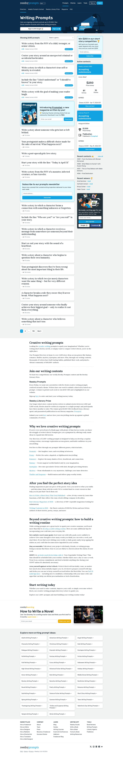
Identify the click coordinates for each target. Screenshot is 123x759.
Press (38, 729)
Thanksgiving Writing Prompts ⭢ (32, 706)
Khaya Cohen (81, 186)
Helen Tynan (81, 189)
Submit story (68, 49)
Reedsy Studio (75, 724)
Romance (32, 459)
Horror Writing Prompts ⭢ (30, 675)
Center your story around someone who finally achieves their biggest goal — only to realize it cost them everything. (46, 307)
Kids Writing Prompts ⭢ (57, 675)
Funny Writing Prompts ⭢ (58, 662)
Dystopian (33, 467)
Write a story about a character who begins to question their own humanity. (44, 256)
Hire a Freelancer (25, 724)
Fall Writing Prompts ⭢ (29, 656)
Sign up (92, 3)
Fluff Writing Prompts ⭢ (29, 662)
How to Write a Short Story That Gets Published (47, 495)
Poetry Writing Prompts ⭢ (58, 687)
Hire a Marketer (25, 732)
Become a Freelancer (43, 732)
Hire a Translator (25, 736)
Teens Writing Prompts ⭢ (85, 699)
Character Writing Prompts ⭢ (31, 644)
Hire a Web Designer (26, 739)
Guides (55, 727)
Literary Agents (92, 729)
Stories (73, 3)
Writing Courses (58, 729)
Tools (85, 3)
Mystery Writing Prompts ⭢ (30, 681)
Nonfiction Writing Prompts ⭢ (87, 681)
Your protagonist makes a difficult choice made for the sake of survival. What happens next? (46, 143)
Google (84, 225)
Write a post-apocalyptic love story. (39, 153)
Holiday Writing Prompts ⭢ (86, 669)
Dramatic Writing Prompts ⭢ (58, 650)
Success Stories (42, 734)
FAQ (71, 9)
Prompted (57, 107)
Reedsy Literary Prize (53, 9)
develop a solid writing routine (54, 529)
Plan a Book (74, 729)
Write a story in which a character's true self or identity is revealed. (45, 69)
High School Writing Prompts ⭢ (31, 669)
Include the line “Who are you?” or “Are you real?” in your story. (47, 218)
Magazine (65, 9)
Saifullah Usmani (82, 184)
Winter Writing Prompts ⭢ (58, 714)
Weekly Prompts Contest (36, 9)
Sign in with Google (35, 29)
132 (33, 331)
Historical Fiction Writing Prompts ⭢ (61, 669)
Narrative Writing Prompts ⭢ (59, 681)
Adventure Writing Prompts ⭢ (59, 638)
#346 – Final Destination (85, 173)
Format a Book (74, 732)
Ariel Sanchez (81, 181)
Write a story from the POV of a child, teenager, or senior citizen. (46, 44)
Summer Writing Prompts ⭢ (58, 699)
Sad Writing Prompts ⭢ (29, 693)
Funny (31, 455)
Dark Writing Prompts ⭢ (85, 644)
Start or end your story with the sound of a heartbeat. (42, 244)
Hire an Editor (24, 727)
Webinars (56, 734)
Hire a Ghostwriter (26, 734)
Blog (54, 724)
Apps (42, 3)
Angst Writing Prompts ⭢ (86, 638)
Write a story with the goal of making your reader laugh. (46, 93)
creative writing (44, 346)
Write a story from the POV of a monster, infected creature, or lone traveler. (46, 173)
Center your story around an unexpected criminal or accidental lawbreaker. (47, 56)
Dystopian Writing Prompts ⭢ (87, 650)
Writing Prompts (92, 727)
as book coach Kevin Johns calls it (50, 555)
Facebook (96, 225)
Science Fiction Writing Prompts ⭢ (60, 693)
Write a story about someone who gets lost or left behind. (46, 131)
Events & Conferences (60, 732)
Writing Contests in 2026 (38, 508)
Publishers (90, 732)
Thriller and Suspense (37, 474)
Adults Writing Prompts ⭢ (30, 638)
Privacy (31, 751)
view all (100, 156)
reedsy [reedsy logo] (29, 3)
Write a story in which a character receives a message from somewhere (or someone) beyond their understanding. (47, 231)
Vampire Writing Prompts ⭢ (30, 714)
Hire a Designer (25, 729)
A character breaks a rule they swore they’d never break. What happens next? (46, 294)
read (89, 181)
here (37, 396)
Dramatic (32, 451)
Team (38, 727)
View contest (89, 106)
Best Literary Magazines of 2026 (41, 502)
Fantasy (32, 463)
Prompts (65, 3)
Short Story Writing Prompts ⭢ (87, 693)
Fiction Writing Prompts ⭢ (86, 656)
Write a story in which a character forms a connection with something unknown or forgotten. (46, 206)
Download (68, 119)
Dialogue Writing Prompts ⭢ (30, 650)
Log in (100, 3)
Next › (39, 331)
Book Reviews (91, 724)
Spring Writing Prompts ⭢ (30, 699)
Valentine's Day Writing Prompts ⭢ (88, 706)
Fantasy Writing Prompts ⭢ (58, 656)
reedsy (29, 747)
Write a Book (74, 727)
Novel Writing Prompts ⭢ (29, 687)
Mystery (32, 471)
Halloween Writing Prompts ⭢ (87, 662)
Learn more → (33, 617)
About (39, 724)
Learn (79, 3)
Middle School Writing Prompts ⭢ (88, 675)
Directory (23, 9)
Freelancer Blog (58, 736)
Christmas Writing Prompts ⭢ (59, 644)
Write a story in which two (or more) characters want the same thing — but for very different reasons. (45, 281)
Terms (26, 751)
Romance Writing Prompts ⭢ (87, 687)
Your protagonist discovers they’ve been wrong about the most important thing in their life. (45, 268)
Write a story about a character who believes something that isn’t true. (43, 320)
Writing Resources (76, 734)
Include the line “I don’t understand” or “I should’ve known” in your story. (46, 81)
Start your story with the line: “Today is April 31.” (45, 162)
